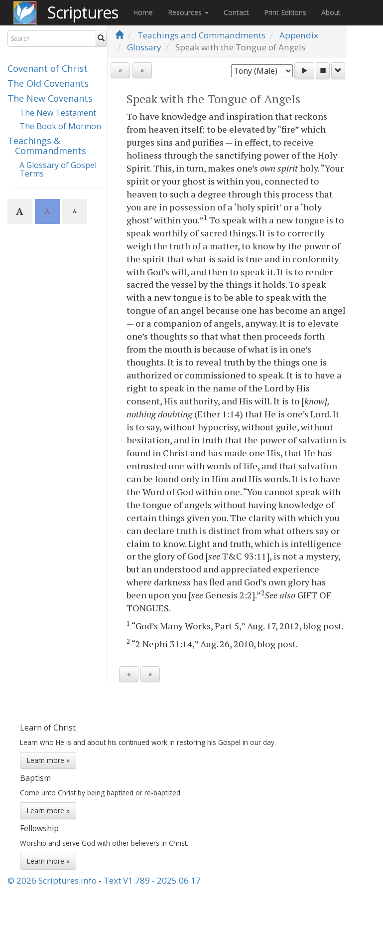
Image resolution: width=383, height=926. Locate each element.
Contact (236, 12)
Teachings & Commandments (46, 146)
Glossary (144, 47)
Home (143, 12)
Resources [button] (188, 12)
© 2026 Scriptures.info (52, 880)
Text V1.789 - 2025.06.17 (152, 880)
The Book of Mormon (60, 126)
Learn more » (48, 760)
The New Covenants (50, 98)
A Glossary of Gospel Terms (58, 170)
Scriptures (82, 12)
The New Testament (57, 112)
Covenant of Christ (47, 68)
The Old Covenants (48, 83)
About (331, 12)
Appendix (298, 35)
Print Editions (285, 12)
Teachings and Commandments (201, 35)
